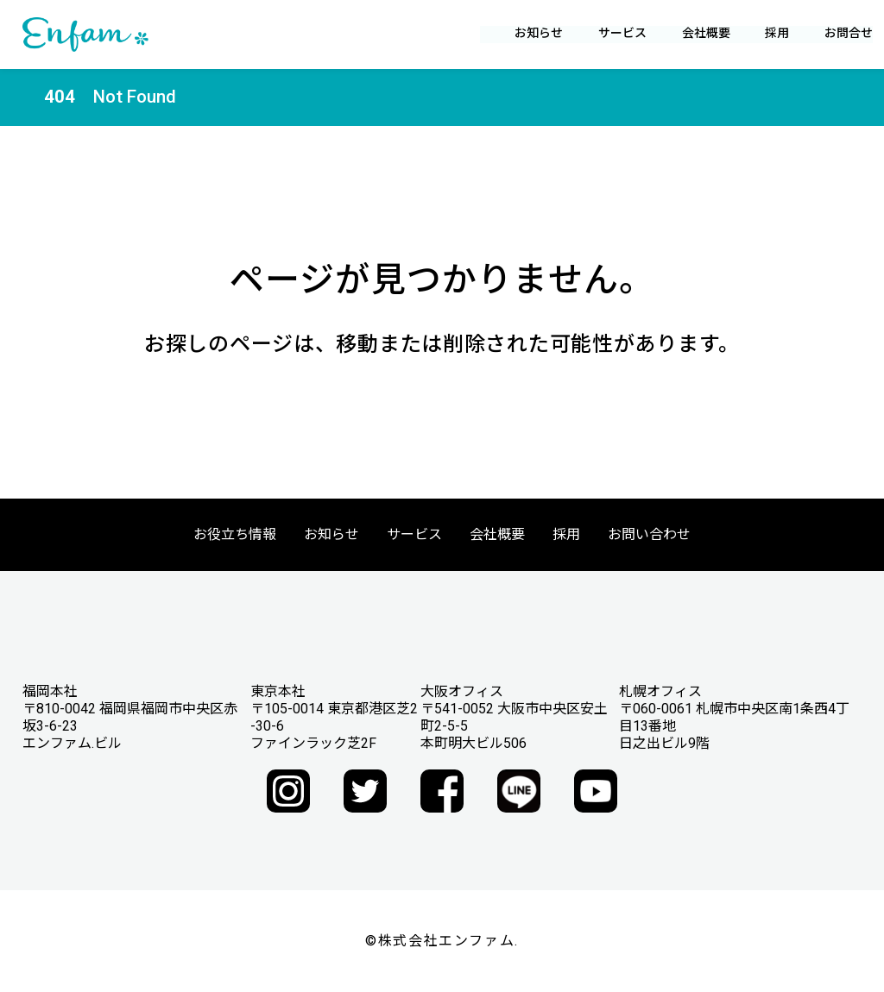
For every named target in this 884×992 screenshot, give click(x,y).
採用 (767, 33)
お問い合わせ (649, 534)
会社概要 (497, 534)
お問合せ (837, 33)
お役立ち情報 (234, 534)
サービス (414, 534)
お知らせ (528, 33)
